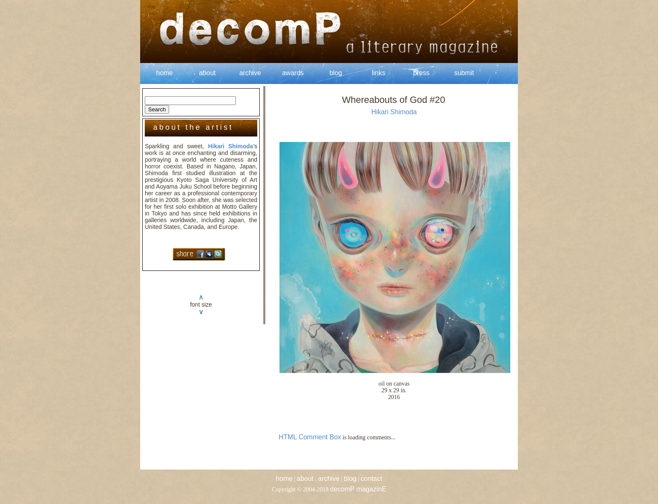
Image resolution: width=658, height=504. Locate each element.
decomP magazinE (358, 489)
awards (293, 72)
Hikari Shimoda (230, 146)
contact (371, 478)
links (378, 72)
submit (464, 72)
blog (335, 72)
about (207, 72)
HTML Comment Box (310, 437)
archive (250, 72)
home (164, 72)
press (421, 72)
